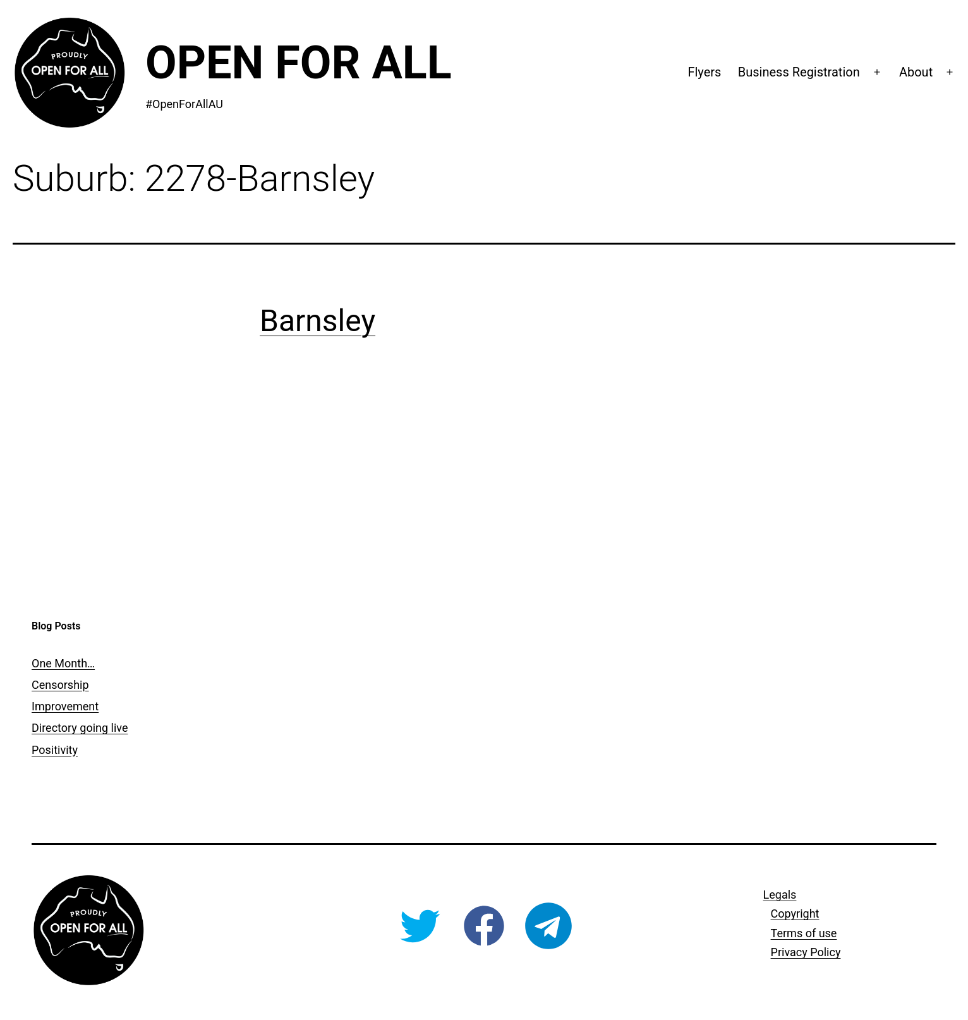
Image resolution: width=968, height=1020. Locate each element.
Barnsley (317, 321)
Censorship (60, 684)
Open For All (298, 63)
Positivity (55, 749)
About (916, 72)
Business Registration (799, 72)
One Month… (63, 663)
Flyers (704, 72)
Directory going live (80, 727)
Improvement (65, 706)
